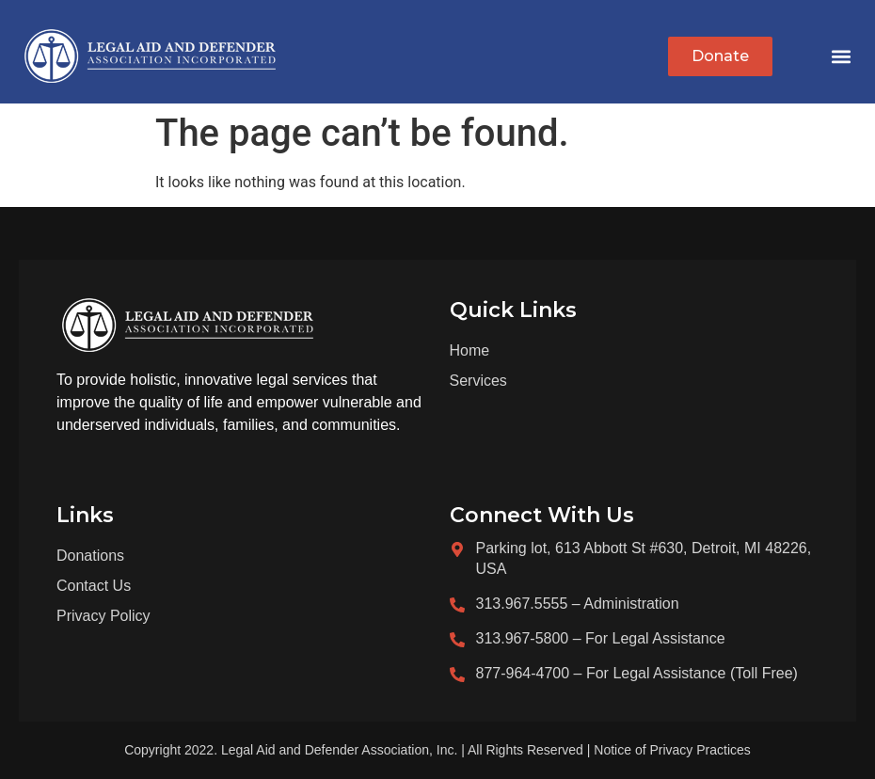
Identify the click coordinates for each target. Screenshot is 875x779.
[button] (840, 56)
